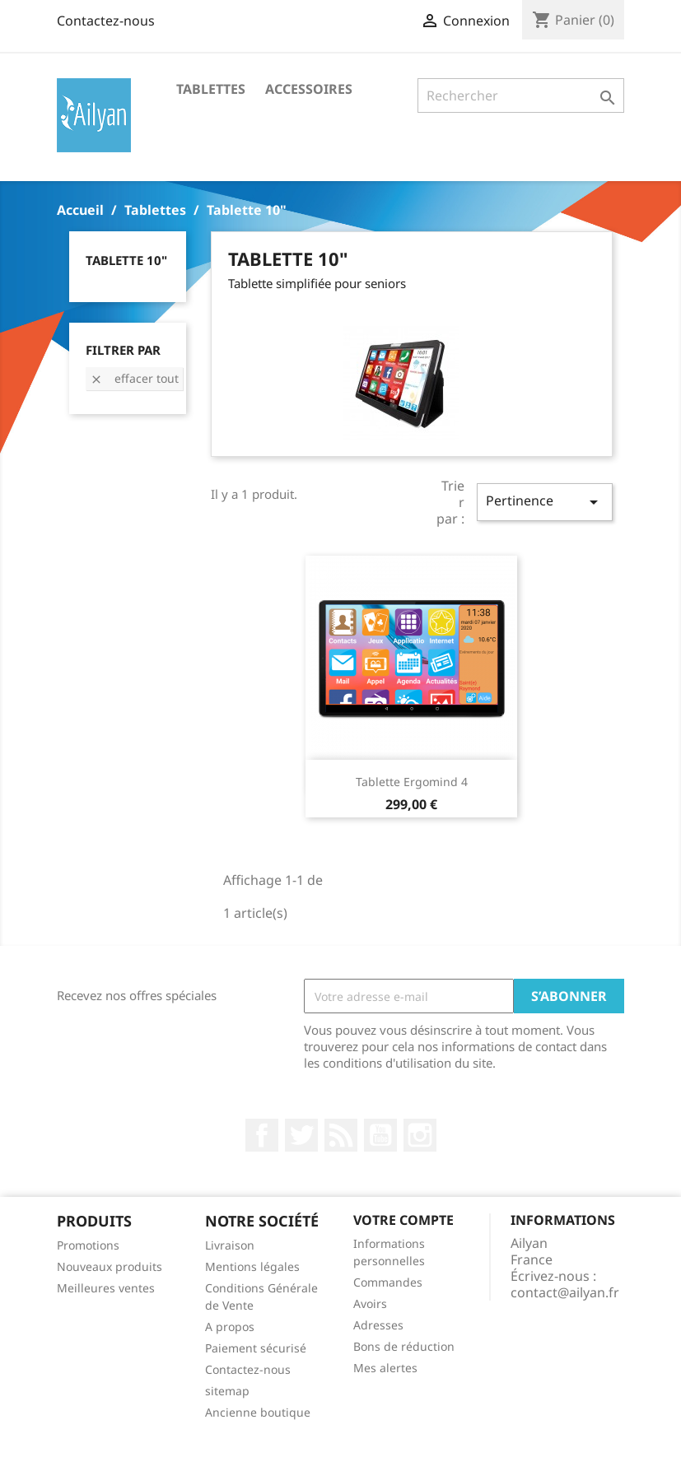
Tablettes (210, 89)
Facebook (261, 1135)
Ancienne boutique (257, 1412)
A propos (229, 1326)
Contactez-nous (106, 21)
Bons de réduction (404, 1346)
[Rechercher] (520, 95)
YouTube (380, 1135)
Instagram (419, 1135)
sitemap (227, 1391)
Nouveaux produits (109, 1266)
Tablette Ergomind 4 (412, 781)
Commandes (387, 1282)
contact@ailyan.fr (565, 1292)
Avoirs (370, 1303)
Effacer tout (134, 378)
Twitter (301, 1135)
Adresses (378, 1325)
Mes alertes (385, 1368)
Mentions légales (252, 1266)
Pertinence (544, 501)
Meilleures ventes (106, 1288)
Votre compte (403, 1220)
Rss (340, 1135)
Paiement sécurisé (255, 1348)
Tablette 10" (126, 260)
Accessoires (308, 89)
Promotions (88, 1245)
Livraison (229, 1245)
